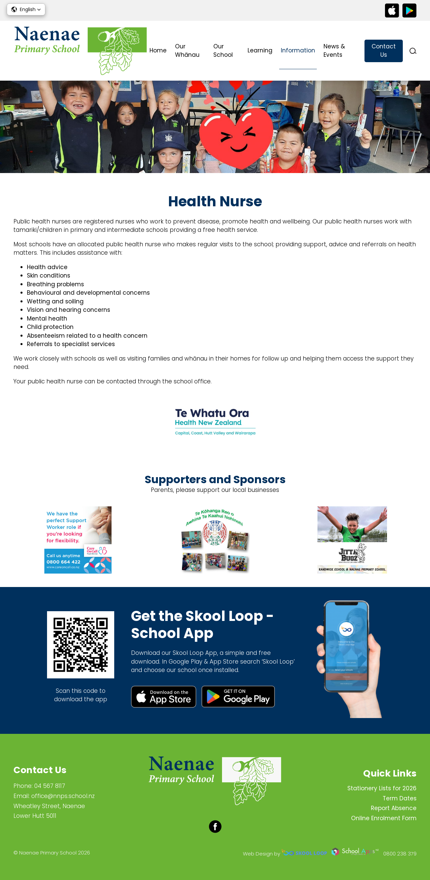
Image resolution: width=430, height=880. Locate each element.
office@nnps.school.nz (63, 796)
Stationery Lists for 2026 (382, 788)
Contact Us (384, 50)
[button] (26, 9)
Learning (260, 50)
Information (298, 50)
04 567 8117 (49, 786)
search (413, 50)
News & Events (334, 50)
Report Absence (394, 808)
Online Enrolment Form (384, 818)
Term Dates (400, 798)
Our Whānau (187, 50)
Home (158, 50)
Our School (223, 50)
